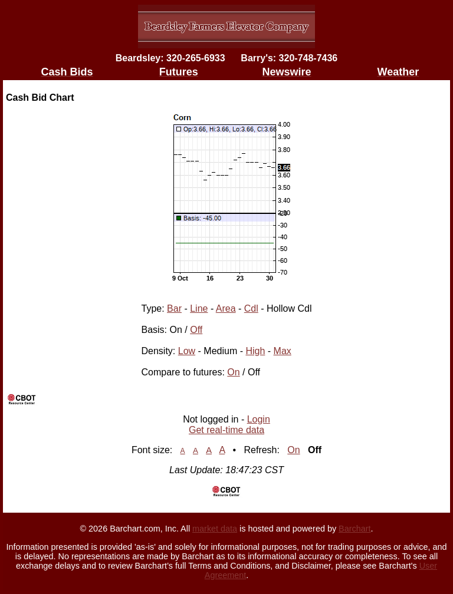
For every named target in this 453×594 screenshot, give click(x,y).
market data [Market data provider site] (214, 528)
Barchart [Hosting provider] (354, 528)
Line (199, 308)
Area (226, 308)
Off (196, 330)
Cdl (251, 308)
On (233, 372)
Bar (174, 308)
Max (282, 351)
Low (186, 351)
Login (258, 419)
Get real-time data (226, 430)
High (255, 351)
